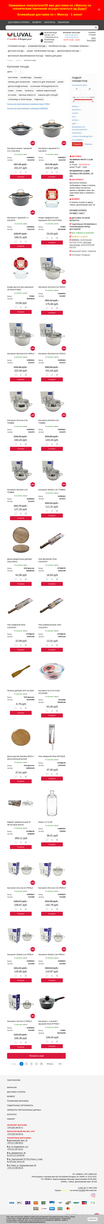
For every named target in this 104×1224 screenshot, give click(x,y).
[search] (96, 27)
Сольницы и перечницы (20, 99)
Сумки (19, 91)
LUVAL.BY (82, 1188)
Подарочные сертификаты (20, 1105)
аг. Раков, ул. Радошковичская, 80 (21, 1165)
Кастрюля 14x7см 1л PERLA (19, 1021)
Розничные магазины (17, 1101)
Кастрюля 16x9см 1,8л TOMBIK (51, 490)
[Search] (50, 27)
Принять (92, 1219)
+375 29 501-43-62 (71, 37)
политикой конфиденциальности (32, 1222)
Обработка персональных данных (24, 1110)
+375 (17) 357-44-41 (15, 1149)
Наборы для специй (48, 95)
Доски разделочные (18, 86)
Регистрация (91, 40)
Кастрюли (13, 78)
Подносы (39, 99)
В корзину (20, 177)
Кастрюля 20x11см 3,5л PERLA (52, 888)
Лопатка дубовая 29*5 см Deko (20, 690)
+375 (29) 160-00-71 (15, 1128)
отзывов (82, 1190)
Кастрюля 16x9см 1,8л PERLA (51, 954)
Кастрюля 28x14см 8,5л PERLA (20, 353)
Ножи (11, 91)
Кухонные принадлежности (44, 86)
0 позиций (92, 33)
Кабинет (11, 1119)
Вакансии (63, 22)
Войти (93, 38)
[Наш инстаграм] (93, 1195)
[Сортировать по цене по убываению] (16, 72)
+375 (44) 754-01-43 (15, 1162)
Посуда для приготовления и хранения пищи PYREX (28, 104)
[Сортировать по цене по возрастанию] (21, 72)
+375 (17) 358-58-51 (15, 1143)
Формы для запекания (19, 82)
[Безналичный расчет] (50, 37)
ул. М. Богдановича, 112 (17, 1147)
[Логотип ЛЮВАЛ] (21, 36)
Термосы (29, 91)
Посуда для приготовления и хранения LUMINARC (27, 108)
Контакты (49, 22)
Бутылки (12, 95)
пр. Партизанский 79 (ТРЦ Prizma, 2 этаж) (24, 1159)
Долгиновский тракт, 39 (17, 1140)
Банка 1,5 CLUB (45, 822)
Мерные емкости (27, 95)
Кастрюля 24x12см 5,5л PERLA (52, 287)
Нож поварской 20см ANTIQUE (51, 756)
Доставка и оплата (18, 22)
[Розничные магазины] (48, 42)
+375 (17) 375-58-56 (15, 1155)
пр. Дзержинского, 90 (16, 1153)
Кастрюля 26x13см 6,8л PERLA (52, 353)
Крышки (38, 78)
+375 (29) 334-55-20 (15, 1134)
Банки (60, 82)
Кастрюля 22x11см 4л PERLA (20, 888)
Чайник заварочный (46, 91)
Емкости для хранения (44, 82)
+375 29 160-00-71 (71, 35)
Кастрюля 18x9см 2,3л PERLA (20, 954)
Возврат (36, 22)
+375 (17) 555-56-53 (15, 1168)
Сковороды (25, 78)
